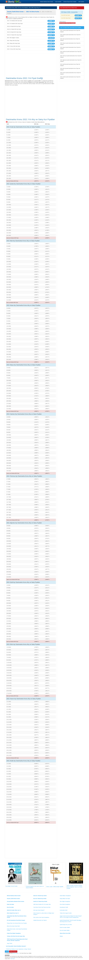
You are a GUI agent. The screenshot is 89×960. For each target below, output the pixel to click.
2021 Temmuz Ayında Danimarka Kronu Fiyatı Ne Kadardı (71, 56)
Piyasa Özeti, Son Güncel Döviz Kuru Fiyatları (17, 923)
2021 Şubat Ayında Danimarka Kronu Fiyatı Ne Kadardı (70, 35)
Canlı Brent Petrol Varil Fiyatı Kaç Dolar (41, 907)
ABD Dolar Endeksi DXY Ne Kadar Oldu (42, 904)
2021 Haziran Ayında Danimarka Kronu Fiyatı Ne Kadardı (70, 52)
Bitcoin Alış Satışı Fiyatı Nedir (13, 926)
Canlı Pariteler (58, 1)
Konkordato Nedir (63, 910)
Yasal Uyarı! (12, 958)
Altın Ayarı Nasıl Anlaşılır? (39, 910)
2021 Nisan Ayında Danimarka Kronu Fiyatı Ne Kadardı (70, 44)
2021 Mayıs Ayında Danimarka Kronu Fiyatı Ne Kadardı (70, 48)
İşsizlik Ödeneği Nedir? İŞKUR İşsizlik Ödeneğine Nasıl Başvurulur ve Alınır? (70, 921)
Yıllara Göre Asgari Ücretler (66, 913)
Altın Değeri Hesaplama (65, 901)
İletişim (61, 936)
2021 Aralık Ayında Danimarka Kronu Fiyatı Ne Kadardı (70, 77)
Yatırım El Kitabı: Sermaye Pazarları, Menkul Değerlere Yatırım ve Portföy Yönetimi (75, 876)
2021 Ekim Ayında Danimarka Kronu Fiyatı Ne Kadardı (70, 69)
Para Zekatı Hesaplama (65, 904)
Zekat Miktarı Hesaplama (65, 895)
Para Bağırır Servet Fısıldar (14, 875)
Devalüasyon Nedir (64, 907)
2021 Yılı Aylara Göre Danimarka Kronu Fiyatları (70, 27)
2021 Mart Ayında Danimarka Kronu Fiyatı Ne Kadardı (70, 39)
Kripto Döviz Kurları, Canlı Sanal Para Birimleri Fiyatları (17, 929)
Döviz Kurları (15, 953)
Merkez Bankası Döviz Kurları (46, 1)
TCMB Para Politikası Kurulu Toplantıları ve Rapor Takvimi (18, 949)
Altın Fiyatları (81, 1)
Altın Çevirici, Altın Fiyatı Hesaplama (41, 917)
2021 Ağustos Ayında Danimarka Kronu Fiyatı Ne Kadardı (70, 60)
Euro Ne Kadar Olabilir (65, 930)
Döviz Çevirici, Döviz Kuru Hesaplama (67, 23)
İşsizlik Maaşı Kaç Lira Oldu (66, 924)
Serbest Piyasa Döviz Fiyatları (69, 1)
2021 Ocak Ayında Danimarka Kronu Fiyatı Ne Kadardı (70, 31)
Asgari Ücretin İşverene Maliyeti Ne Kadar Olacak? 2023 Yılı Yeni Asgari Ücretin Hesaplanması (71, 916)
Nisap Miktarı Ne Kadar (65, 898)
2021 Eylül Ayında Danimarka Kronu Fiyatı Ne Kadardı (70, 65)
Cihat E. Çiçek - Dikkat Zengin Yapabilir (54, 875)
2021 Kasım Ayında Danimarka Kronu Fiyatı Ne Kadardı (70, 73)
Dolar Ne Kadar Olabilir (65, 927)
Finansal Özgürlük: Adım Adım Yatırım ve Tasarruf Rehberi (35, 875)
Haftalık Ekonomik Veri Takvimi (40, 920)
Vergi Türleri (9, 943)
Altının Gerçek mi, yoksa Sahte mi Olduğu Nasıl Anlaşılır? (43, 914)
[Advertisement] (31, 64)
